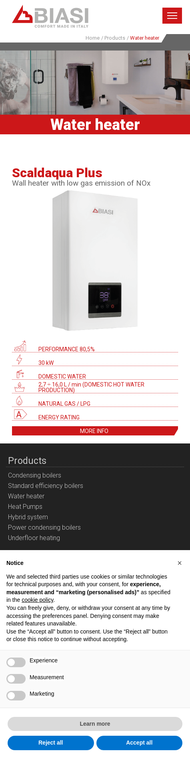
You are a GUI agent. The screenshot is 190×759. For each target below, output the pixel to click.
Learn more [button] (95, 724)
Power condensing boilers (44, 527)
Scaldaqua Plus (57, 172)
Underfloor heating (34, 538)
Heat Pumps (25, 506)
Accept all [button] (139, 742)
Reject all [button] (50, 742)
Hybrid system (28, 517)
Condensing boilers (34, 475)
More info (94, 431)
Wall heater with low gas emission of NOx (81, 183)
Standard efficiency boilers (45, 486)
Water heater (26, 496)
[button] (179, 563)
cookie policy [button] (37, 600)
